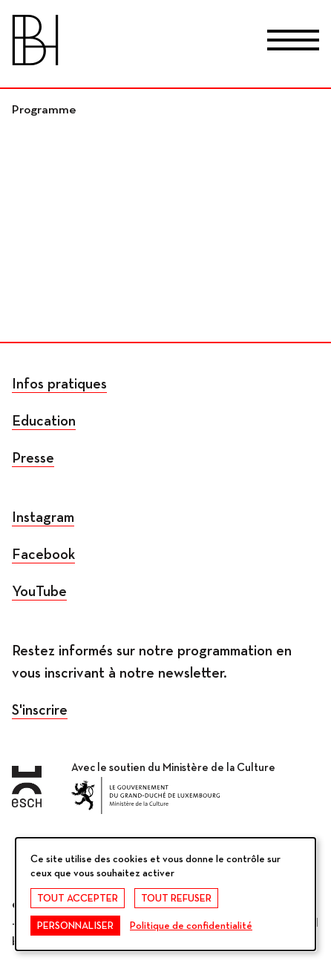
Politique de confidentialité (191, 926)
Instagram (43, 517)
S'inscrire (40, 710)
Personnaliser (75, 926)
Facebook (43, 554)
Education (44, 421)
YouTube (39, 591)
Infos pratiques (59, 384)
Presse (33, 458)
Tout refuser (176, 898)
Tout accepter (77, 898)
